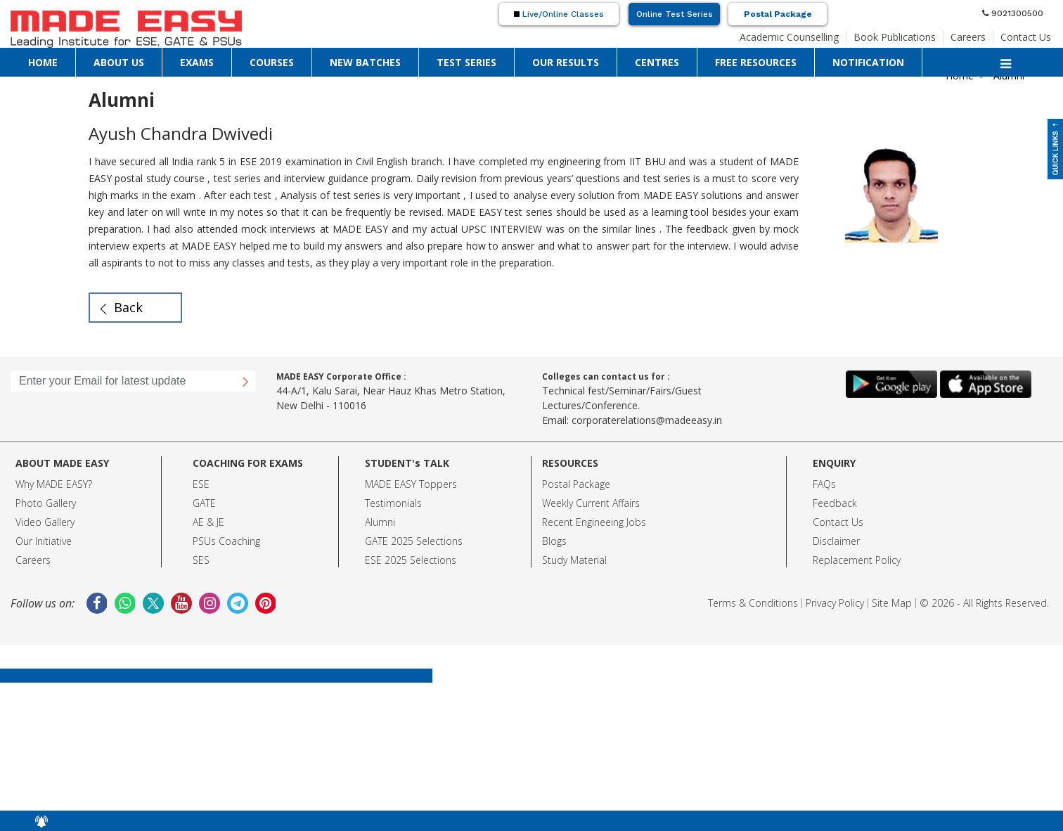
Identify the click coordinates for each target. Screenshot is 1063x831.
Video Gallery (45, 522)
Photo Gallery (45, 503)
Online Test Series (674, 14)
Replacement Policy (857, 560)
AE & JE (208, 522)
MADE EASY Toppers (411, 484)
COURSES (272, 62)
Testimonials (393, 503)
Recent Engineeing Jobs (594, 522)
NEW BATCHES (365, 62)
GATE (204, 503)
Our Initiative (43, 541)
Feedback (835, 503)
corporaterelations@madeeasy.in (647, 420)
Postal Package (778, 14)
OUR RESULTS (565, 62)
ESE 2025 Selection (408, 560)
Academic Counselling (789, 37)
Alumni (380, 522)
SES (201, 560)
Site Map (892, 603)
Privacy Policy (835, 603)
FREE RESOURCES (756, 62)
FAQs (824, 484)
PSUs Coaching (226, 541)
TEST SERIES (466, 62)
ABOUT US (119, 62)
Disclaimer (836, 541)
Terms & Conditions (753, 603)
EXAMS (197, 62)
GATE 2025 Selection (411, 541)
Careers (968, 37)
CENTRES (657, 62)
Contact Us (1025, 37)
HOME (43, 62)
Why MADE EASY (51, 484)
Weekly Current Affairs (591, 503)
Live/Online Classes (559, 14)
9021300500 (1012, 13)
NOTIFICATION (868, 62)
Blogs (554, 541)
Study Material (574, 560)
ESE (201, 484)
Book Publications (894, 37)
